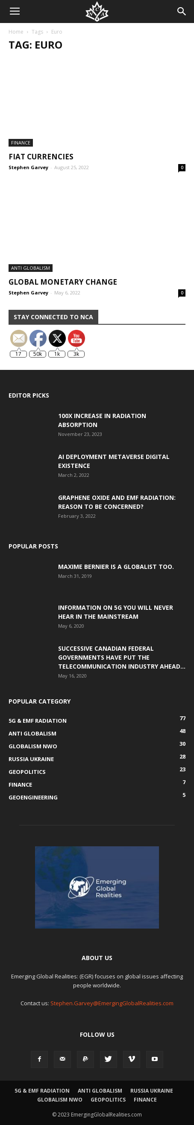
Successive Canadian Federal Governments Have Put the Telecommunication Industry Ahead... (121, 657)
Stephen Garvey (28, 167)
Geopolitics (108, 1099)
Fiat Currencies (41, 157)
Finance (20, 142)
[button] (182, 11)
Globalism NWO (59, 1099)
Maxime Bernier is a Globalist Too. (116, 566)
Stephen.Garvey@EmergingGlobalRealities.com (111, 1003)
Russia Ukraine (151, 1090)
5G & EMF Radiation (42, 1090)
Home (16, 31)
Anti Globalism (30, 268)
